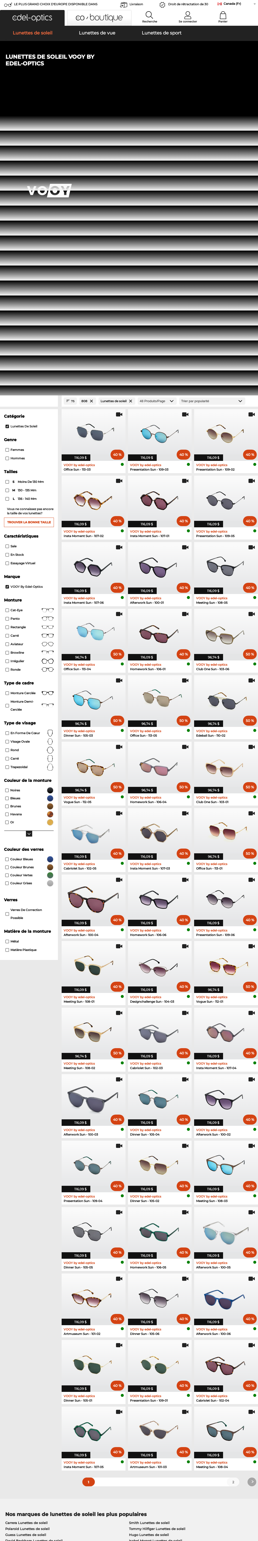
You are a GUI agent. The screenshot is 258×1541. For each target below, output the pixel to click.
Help (175, 1414)
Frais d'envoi (97, 1428)
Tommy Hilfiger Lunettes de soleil (157, 1235)
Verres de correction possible (23, 620)
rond (29, 457)
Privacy (43, 1517)
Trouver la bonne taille (29, 229)
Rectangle (29, 334)
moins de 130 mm (25, 189)
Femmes (14, 156)
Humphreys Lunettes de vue (29, 1284)
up (251, 1517)
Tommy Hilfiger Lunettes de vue (152, 1278)
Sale (10, 253)
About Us (11, 1414)
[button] (32, 18)
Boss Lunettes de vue (23, 1302)
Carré (29, 342)
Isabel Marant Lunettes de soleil (155, 1247)
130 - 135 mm (21, 197)
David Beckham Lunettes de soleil (34, 1247)
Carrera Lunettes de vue (145, 1284)
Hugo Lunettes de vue (144, 1296)
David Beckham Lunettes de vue (153, 1302)
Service (93, 1414)
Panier (223, 21)
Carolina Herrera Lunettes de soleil (158, 1253)
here (131, 1360)
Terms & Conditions (19, 1517)
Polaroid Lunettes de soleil (27, 1235)
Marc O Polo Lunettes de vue (29, 1278)
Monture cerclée (29, 400)
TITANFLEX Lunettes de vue (149, 1290)
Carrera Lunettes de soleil (26, 1230)
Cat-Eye (29, 317)
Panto (29, 325)
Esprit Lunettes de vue (24, 1296)
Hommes (15, 165)
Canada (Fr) (232, 3)
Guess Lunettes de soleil (25, 1241)
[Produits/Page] (157, 108)
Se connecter (188, 21)
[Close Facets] (29, 107)
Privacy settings (16, 1422)
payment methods (102, 1422)
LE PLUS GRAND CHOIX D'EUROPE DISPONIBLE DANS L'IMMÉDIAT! (55, 5)
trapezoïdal (29, 474)
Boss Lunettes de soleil (24, 1253)
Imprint (58, 1517)
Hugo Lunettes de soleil (149, 1241)
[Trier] (212, 108)
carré (29, 465)
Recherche (149, 21)
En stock (14, 261)
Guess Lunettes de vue (24, 1290)
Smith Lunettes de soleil (149, 1230)
